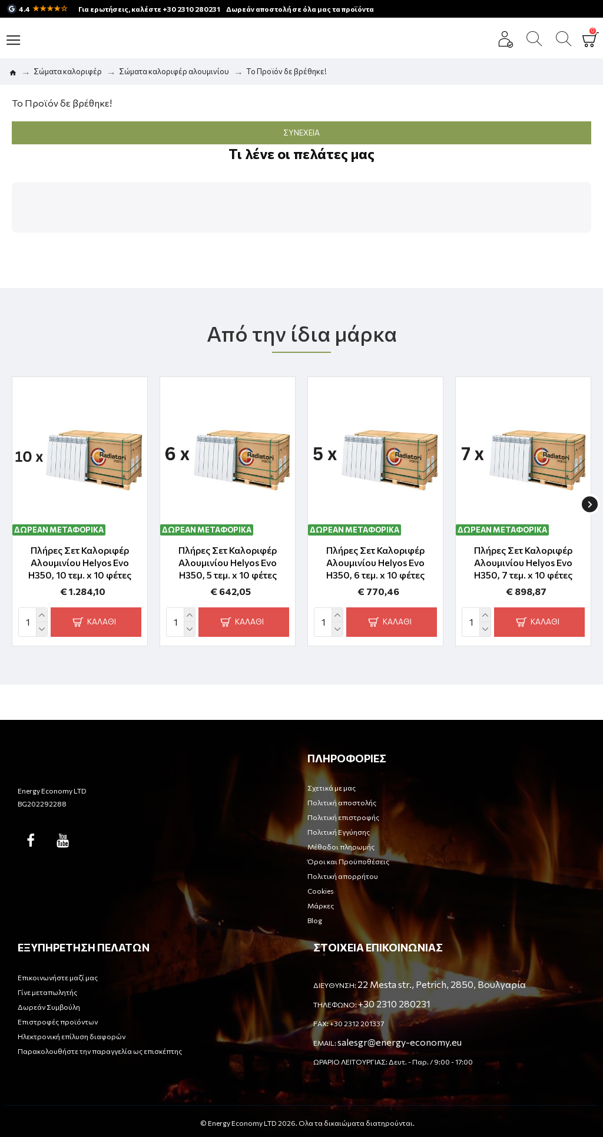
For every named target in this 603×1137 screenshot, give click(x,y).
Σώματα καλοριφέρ (68, 71)
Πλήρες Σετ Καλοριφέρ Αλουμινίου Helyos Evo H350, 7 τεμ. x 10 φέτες (523, 562)
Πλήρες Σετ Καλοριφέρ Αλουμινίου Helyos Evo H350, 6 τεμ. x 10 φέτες (375, 562)
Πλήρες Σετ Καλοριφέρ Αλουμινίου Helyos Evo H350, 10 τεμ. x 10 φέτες (79, 562)
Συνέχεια (301, 132)
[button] (11, 244)
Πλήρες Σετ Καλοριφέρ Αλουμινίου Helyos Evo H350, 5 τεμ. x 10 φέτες (227, 562)
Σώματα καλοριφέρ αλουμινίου (174, 71)
